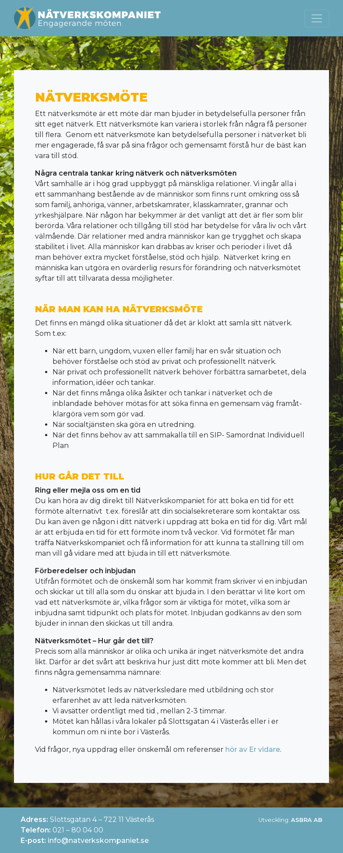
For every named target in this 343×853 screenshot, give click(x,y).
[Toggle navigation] (316, 18)
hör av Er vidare (252, 749)
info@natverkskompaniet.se (98, 840)
